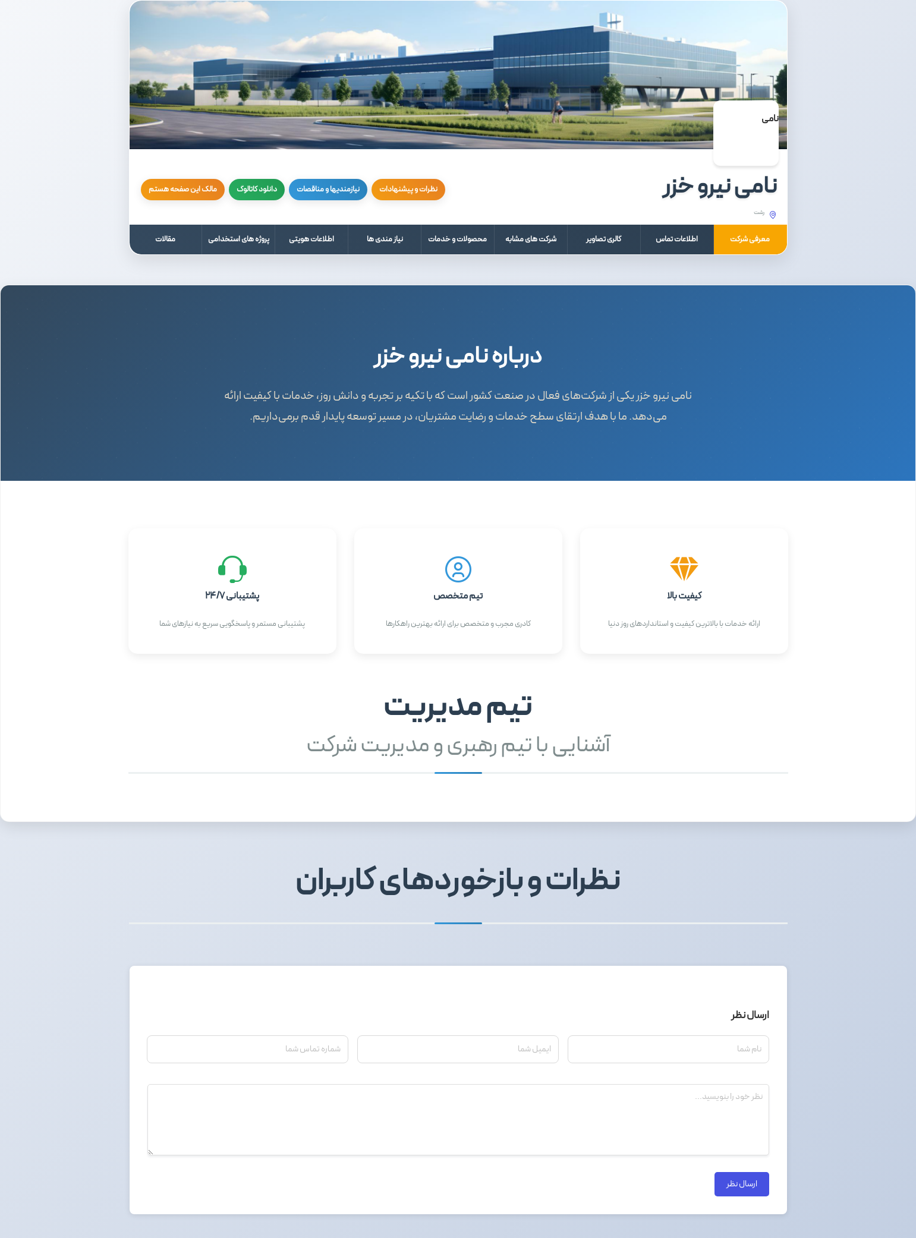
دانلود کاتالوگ (257, 190)
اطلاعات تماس (677, 239)
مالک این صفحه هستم (183, 190)
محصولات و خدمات (457, 239)
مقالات (165, 239)
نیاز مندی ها (385, 239)
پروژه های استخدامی (238, 239)
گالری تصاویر (603, 239)
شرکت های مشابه (530, 239)
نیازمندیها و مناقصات (328, 190)
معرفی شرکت (750, 239)
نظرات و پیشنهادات (408, 190)
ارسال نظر (741, 1184)
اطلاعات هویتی (311, 239)
